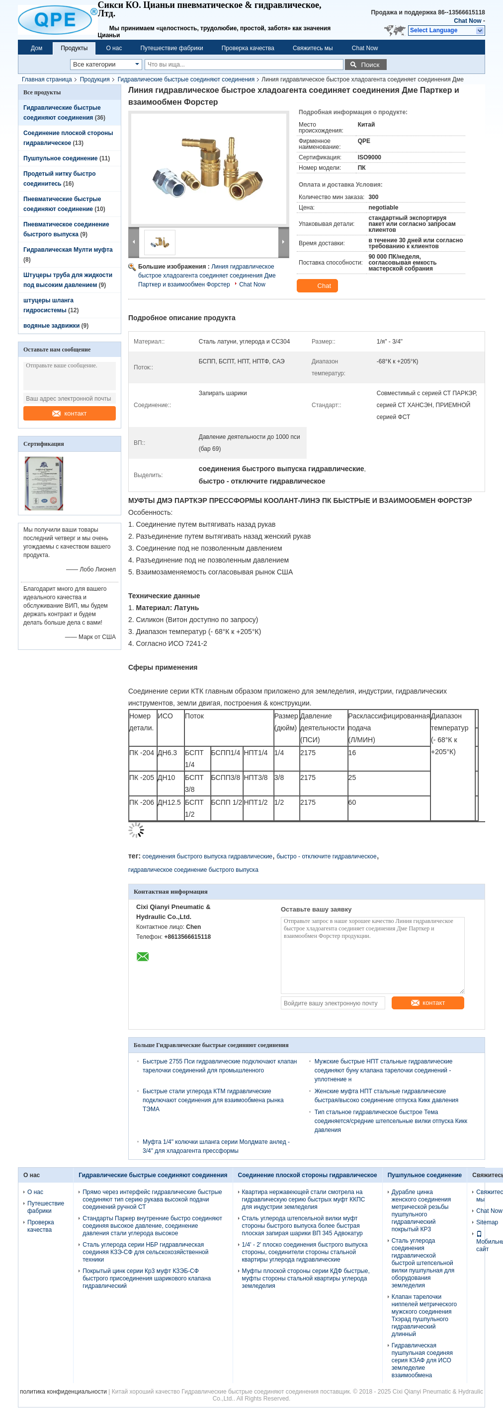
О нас (114, 48)
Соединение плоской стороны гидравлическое (307, 1175)
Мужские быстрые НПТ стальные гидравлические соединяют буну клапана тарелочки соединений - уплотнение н (384, 1070)
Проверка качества (248, 48)
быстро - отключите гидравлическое (326, 856)
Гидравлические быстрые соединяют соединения (186, 79)
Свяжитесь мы (313, 48)
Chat (318, 286)
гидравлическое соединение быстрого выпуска (193, 869)
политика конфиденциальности (63, 1391)
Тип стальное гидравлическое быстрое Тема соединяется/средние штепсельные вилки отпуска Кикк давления (391, 1121)
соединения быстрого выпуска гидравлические (207, 856)
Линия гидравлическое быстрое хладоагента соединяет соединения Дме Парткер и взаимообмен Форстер (207, 275)
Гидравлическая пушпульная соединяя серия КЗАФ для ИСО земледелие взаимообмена (422, 1360)
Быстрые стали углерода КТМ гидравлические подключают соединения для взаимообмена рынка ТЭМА (213, 1100)
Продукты (74, 48)
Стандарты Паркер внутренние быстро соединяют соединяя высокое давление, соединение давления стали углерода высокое (152, 1226)
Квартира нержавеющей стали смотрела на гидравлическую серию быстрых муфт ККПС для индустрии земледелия (303, 1199)
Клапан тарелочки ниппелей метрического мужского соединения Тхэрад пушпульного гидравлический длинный (424, 1315)
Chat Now (467, 20)
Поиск (370, 65)
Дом (36, 48)
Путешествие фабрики (171, 48)
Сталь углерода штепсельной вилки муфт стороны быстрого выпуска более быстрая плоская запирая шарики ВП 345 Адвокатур (302, 1226)
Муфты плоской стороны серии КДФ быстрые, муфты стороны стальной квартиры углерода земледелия (306, 1278)
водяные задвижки (51, 325)
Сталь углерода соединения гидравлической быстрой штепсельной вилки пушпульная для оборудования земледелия (423, 1263)
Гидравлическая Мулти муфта (68, 249)
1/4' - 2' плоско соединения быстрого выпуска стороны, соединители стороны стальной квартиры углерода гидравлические (305, 1252)
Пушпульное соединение (60, 158)
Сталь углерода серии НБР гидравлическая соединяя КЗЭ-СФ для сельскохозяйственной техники (145, 1252)
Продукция (95, 79)
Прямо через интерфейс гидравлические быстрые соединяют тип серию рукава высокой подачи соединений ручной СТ (152, 1199)
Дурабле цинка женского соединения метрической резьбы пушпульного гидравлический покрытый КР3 (421, 1211)
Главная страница (47, 79)
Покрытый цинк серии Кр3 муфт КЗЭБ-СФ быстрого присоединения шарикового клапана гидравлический (147, 1278)
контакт (69, 413)
